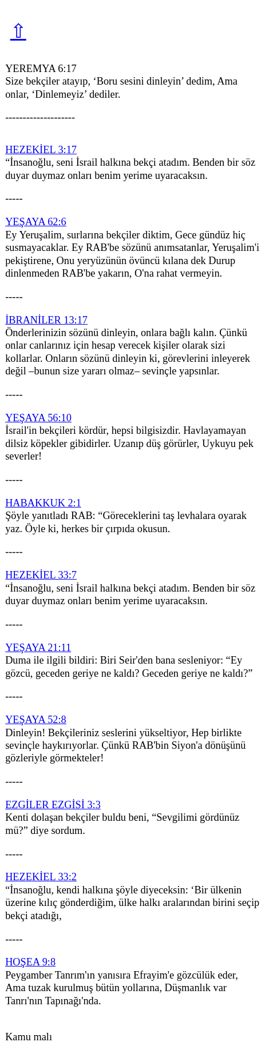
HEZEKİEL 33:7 (41, 575)
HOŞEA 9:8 (30, 962)
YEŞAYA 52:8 (35, 719)
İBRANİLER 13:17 (46, 320)
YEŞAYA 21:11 (38, 647)
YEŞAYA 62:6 (35, 221)
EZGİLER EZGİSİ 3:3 (53, 805)
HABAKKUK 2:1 (43, 503)
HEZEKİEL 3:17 (41, 149)
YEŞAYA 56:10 (38, 418)
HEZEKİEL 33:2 (41, 877)
